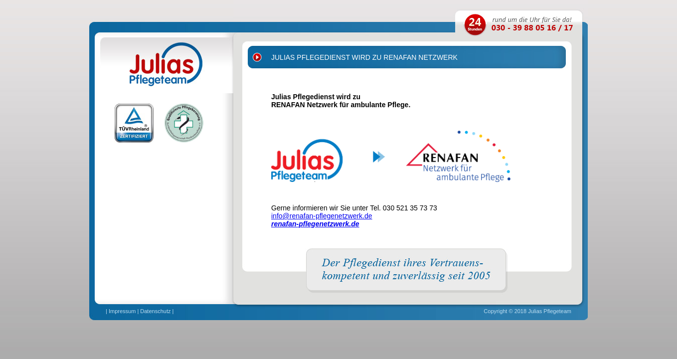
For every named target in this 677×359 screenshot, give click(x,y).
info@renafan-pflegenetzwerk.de (321, 216)
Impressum (122, 311)
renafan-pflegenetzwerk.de (315, 224)
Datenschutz (155, 311)
